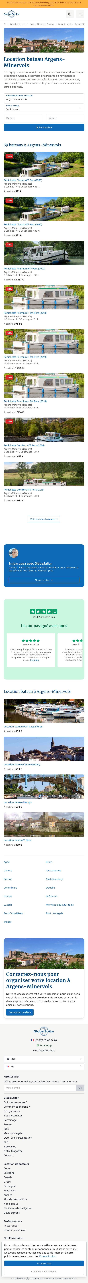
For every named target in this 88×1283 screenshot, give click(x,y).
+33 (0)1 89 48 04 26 (44, 1040)
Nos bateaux (11, 1203)
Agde (7, 862)
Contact (8, 1155)
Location (27, 1137)
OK (80, 1087)
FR (44, 1066)
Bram (49, 862)
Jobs (6, 1128)
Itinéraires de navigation (18, 1208)
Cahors (8, 870)
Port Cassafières (13, 913)
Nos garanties (12, 1111)
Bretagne (9, 1172)
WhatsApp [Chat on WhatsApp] (44, 1045)
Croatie (8, 1177)
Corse (7, 1168)
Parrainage (10, 1120)
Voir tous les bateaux (44, 519)
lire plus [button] (34, 659)
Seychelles (10, 1190)
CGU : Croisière (12, 1137)
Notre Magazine (13, 1151)
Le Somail (51, 896)
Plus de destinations (15, 1199)
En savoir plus (47, 1256)
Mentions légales (14, 1133)
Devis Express (12, 1212)
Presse (8, 1124)
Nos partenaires (13, 1115)
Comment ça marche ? (17, 1106)
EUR (44, 1059)
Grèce (7, 1181)
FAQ (6, 1142)
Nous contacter (44, 580)
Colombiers (10, 887)
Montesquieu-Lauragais (60, 904)
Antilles (8, 1195)
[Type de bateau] (44, 108)
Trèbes (8, 921)
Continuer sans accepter (44, 1271)
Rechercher (44, 127)
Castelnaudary (54, 879)
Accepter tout (44, 1263)
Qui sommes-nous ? (15, 1102)
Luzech (8, 904)
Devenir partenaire (15, 1230)
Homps (8, 896)
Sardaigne (10, 1186)
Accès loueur (11, 1225)
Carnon (8, 879)
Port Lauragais (54, 913)
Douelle (50, 887)
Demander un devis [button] (19, 1012)
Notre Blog (10, 1146)
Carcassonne (53, 870)
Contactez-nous (44, 1050)
